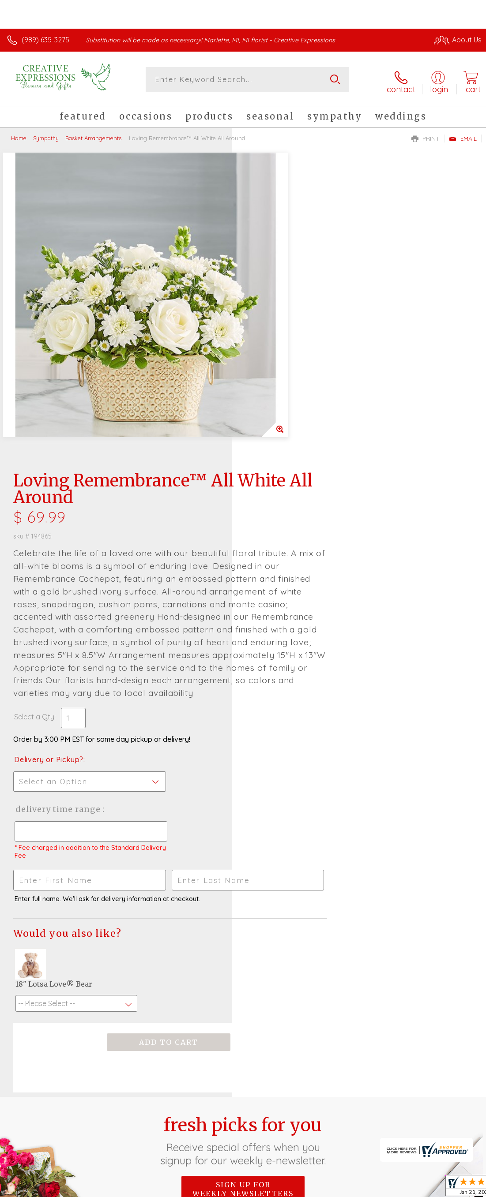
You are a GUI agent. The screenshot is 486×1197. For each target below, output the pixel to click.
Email (463, 135)
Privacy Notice (331, 1175)
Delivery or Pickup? (280, 487)
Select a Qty (266, 444)
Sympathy (46, 134)
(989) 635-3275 (45, 39)
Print (425, 135)
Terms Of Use (279, 1175)
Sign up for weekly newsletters (243, 916)
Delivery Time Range (289, 536)
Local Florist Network (395, 1175)
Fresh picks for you (243, 868)
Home (18, 134)
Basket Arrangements (93, 134)
